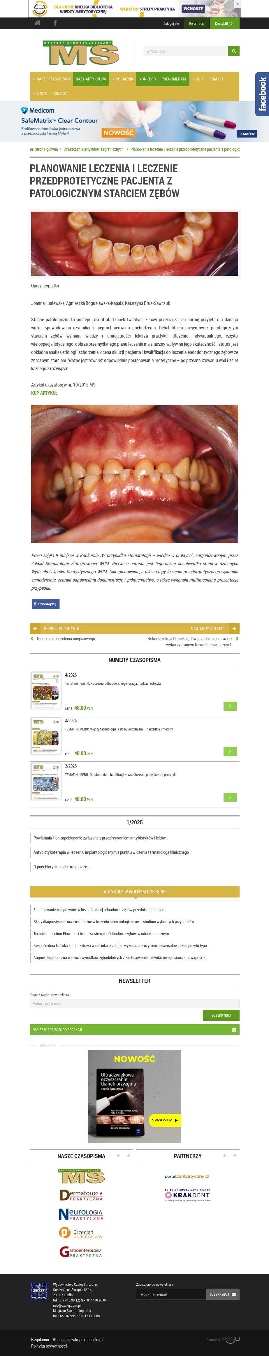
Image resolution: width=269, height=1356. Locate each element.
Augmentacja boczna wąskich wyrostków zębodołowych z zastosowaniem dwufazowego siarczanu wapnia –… (121, 957)
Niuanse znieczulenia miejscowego (66, 638)
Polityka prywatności (49, 1346)
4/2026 (71, 675)
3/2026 (71, 720)
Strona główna (44, 149)
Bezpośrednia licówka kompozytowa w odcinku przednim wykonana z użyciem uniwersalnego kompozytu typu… (121, 945)
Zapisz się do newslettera (49, 994)
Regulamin (40, 1339)
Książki (216, 79)
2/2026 (71, 766)
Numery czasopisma (134, 660)
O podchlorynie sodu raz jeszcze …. (63, 867)
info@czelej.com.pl (67, 1305)
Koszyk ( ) (225, 23)
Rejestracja (197, 23)
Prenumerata (174, 79)
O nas (40, 93)
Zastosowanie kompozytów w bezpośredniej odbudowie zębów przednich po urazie (99, 909)
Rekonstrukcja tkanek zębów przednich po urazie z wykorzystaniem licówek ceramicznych (189, 641)
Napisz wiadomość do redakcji (136, 1029)
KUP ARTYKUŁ (44, 393)
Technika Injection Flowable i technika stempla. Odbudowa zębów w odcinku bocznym (101, 933)
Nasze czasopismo (51, 79)
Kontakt (60, 93)
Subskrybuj (221, 1015)
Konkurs (147, 79)
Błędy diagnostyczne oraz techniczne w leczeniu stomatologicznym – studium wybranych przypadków (114, 921)
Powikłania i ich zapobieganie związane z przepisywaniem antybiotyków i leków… (101, 838)
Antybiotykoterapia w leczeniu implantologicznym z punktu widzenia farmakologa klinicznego (111, 852)
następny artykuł (213, 628)
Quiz (198, 79)
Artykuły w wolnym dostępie (135, 891)
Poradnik (122, 79)
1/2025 (134, 822)
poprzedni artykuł (56, 628)
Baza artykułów (91, 79)
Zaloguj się (171, 23)
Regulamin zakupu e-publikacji (78, 1339)
